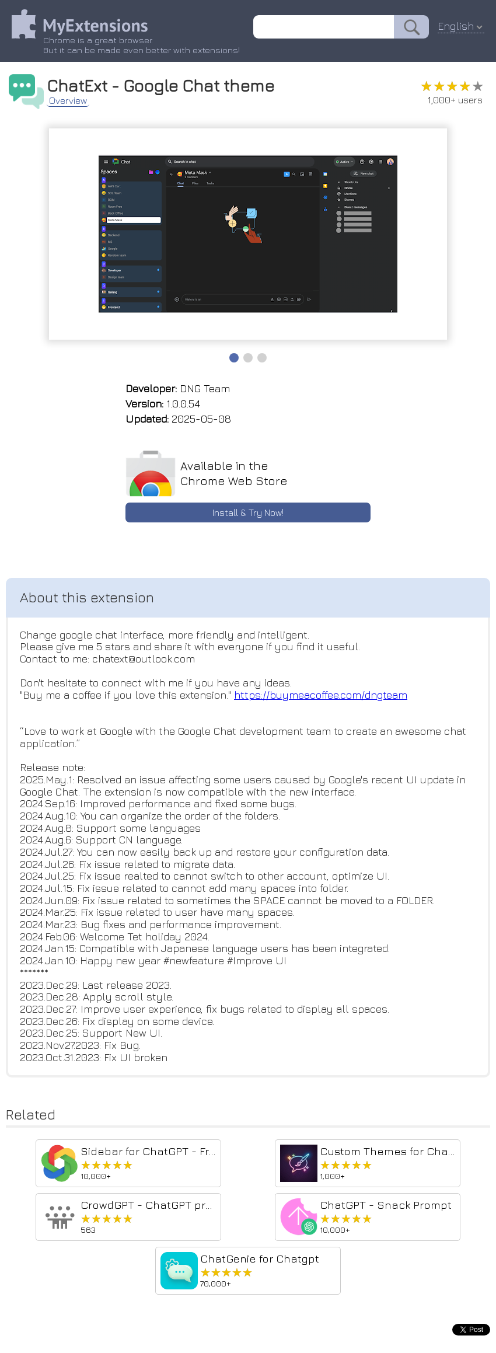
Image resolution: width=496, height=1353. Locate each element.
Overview (68, 100)
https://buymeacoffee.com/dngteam (320, 695)
